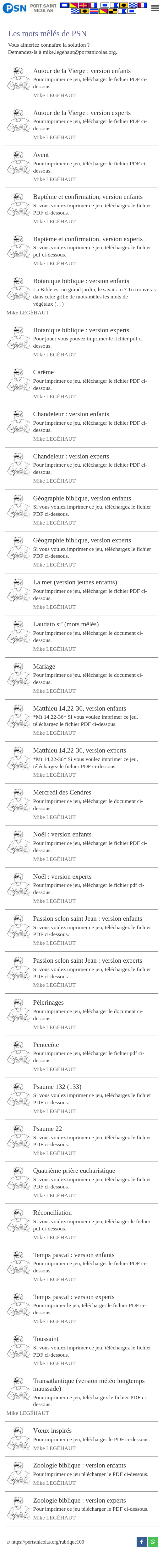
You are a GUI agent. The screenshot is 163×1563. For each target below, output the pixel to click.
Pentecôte (46, 1044)
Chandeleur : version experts (71, 456)
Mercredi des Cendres (62, 792)
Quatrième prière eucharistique (74, 1170)
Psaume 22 (47, 1128)
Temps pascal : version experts (74, 1297)
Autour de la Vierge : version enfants (82, 70)
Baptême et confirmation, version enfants (88, 196)
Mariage (44, 666)
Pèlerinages (48, 1002)
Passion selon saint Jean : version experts (87, 960)
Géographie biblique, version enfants (82, 498)
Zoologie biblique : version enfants (79, 1465)
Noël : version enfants (62, 834)
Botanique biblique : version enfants (81, 280)
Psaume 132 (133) (57, 1086)
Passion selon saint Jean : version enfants (87, 918)
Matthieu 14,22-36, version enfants (79, 708)
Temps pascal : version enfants (74, 1254)
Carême (43, 372)
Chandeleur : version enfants (71, 414)
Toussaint (46, 1339)
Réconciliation (52, 1212)
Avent (41, 154)
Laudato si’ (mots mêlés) (66, 624)
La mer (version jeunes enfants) (75, 582)
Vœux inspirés (52, 1430)
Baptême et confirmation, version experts (88, 238)
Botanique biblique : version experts (81, 330)
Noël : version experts (62, 876)
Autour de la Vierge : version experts (82, 112)
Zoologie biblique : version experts (79, 1500)
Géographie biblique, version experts (82, 540)
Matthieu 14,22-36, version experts (79, 750)
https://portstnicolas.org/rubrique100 (45, 1542)
